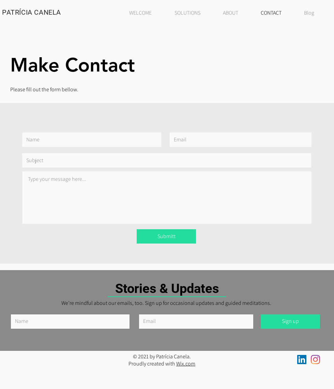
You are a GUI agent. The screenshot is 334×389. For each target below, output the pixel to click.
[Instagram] (315, 359)
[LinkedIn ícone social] (301, 359)
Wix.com (185, 363)
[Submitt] (166, 236)
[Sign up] (290, 321)
